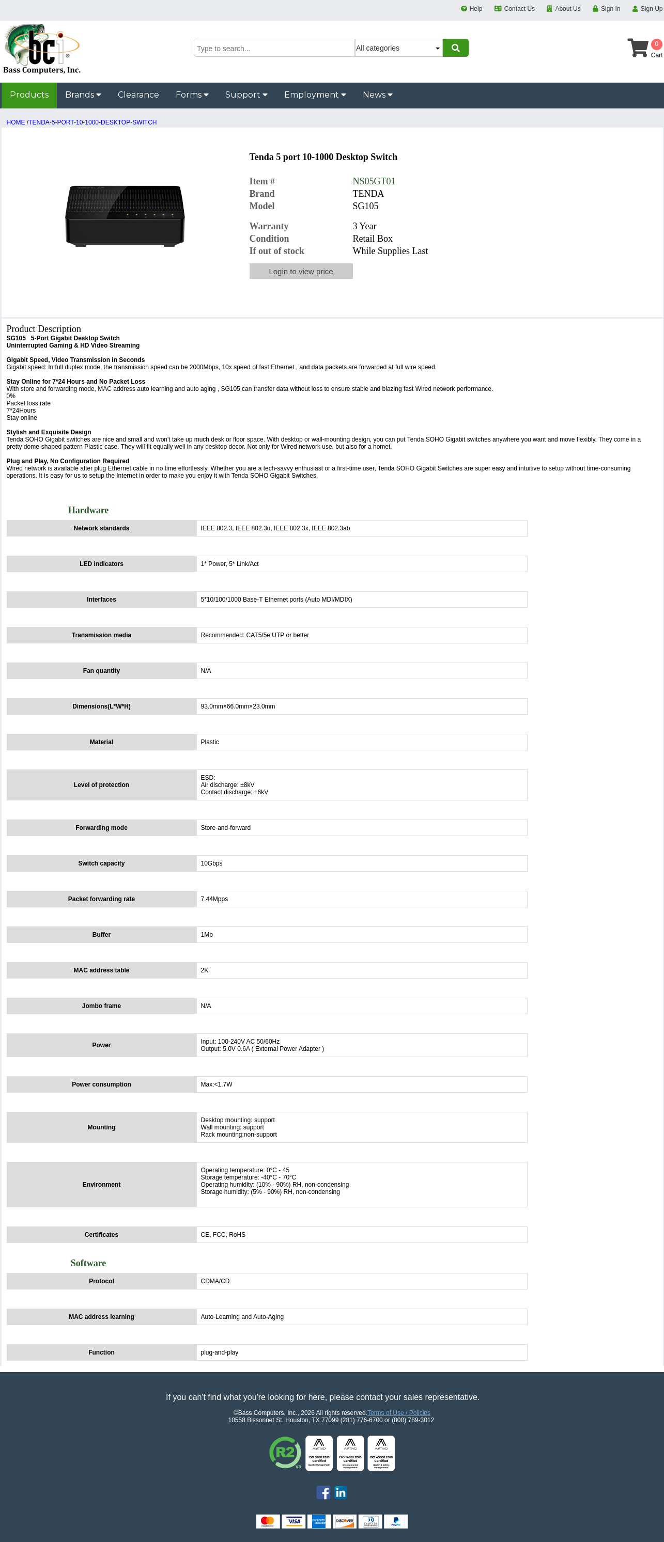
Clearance (138, 95)
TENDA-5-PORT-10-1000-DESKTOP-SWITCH (92, 122)
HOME (16, 122)
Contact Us (519, 8)
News (378, 95)
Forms (192, 95)
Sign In (610, 8)
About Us (567, 8)
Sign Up (652, 8)
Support (246, 95)
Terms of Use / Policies (398, 1413)
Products (29, 95)
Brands (83, 95)
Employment (315, 95)
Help (476, 8)
